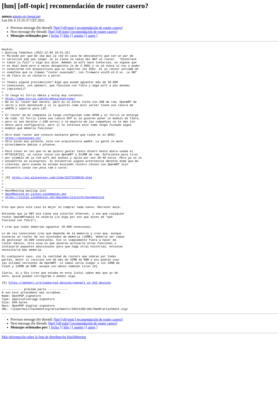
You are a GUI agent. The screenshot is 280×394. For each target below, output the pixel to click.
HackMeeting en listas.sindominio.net (36, 224)
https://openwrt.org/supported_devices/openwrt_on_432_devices (60, 330)
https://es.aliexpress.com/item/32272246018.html (52, 204)
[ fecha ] (55, 35)
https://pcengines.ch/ (23, 157)
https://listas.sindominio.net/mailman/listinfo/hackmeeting (54, 228)
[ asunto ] (78, 35)
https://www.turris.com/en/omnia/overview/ (40, 110)
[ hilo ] (66, 35)
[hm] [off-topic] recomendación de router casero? (88, 28)
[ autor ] (92, 35)
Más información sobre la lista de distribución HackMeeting (44, 390)
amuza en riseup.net (26, 16)
